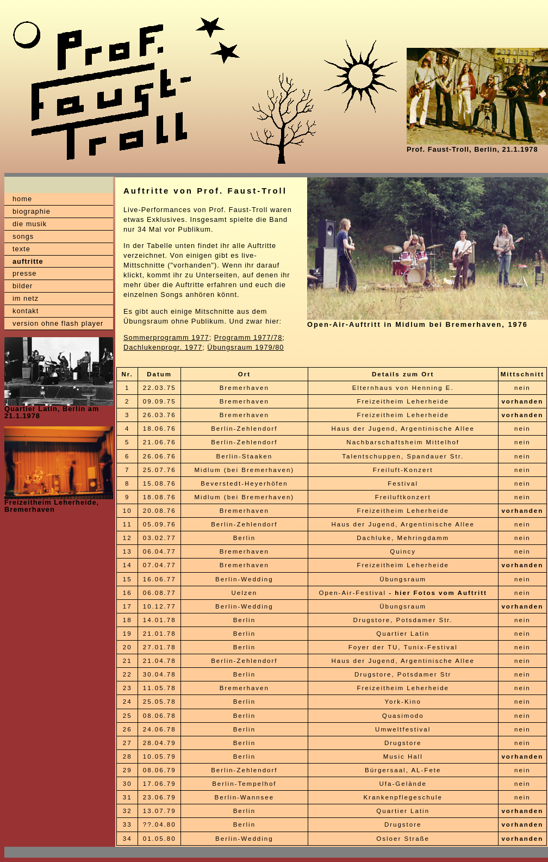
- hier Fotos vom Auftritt (438, 593)
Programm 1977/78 (248, 337)
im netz (26, 298)
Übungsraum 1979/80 (245, 347)
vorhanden (522, 401)
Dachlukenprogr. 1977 (162, 347)
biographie (32, 211)
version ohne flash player (58, 323)
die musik (30, 224)
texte (21, 249)
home (22, 199)
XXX (24, 852)
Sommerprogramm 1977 (166, 337)
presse (24, 273)
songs (23, 236)
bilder (23, 286)
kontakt (26, 311)
